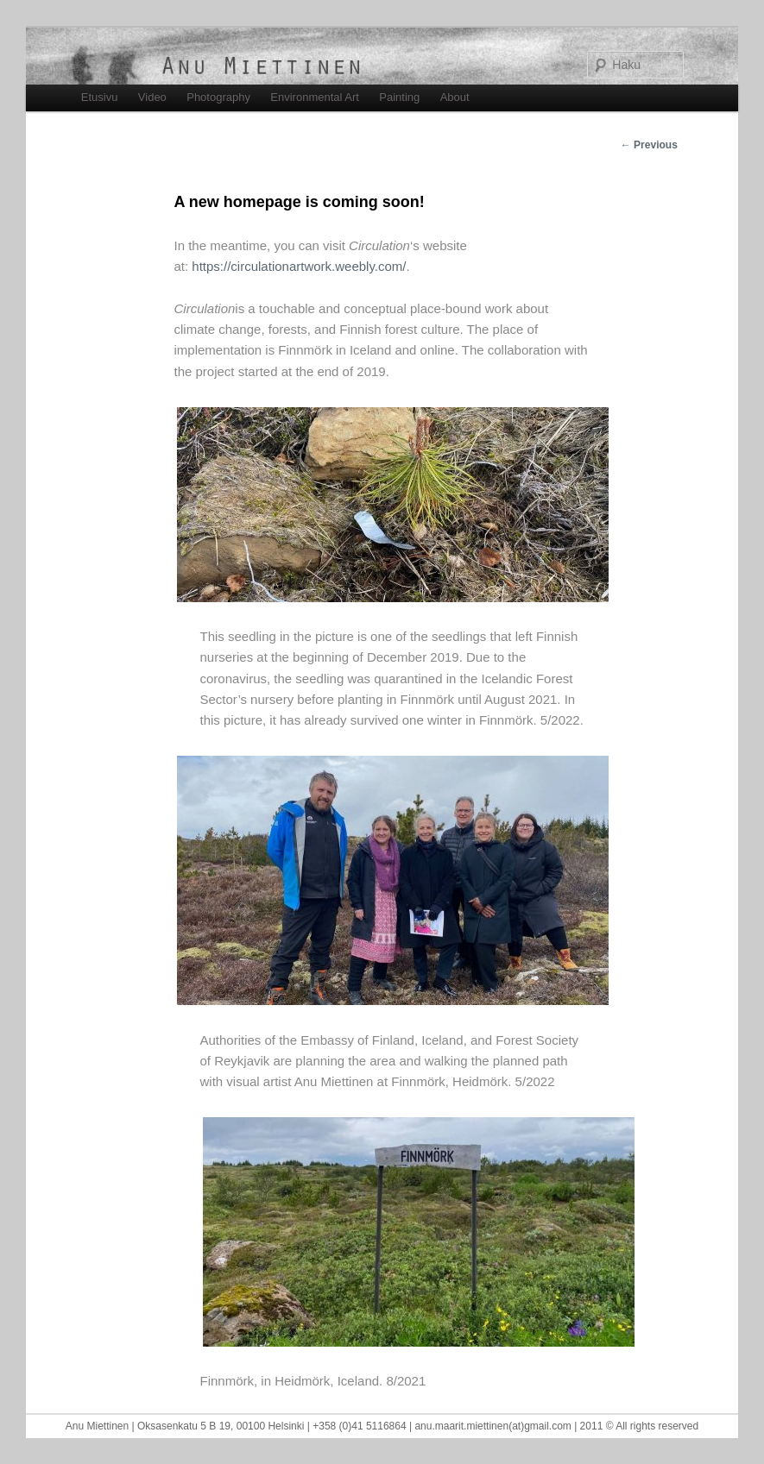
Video (152, 97)
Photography (218, 97)
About (455, 97)
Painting (399, 97)
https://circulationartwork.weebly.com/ (299, 266)
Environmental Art (314, 97)
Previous (649, 145)
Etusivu (99, 97)
